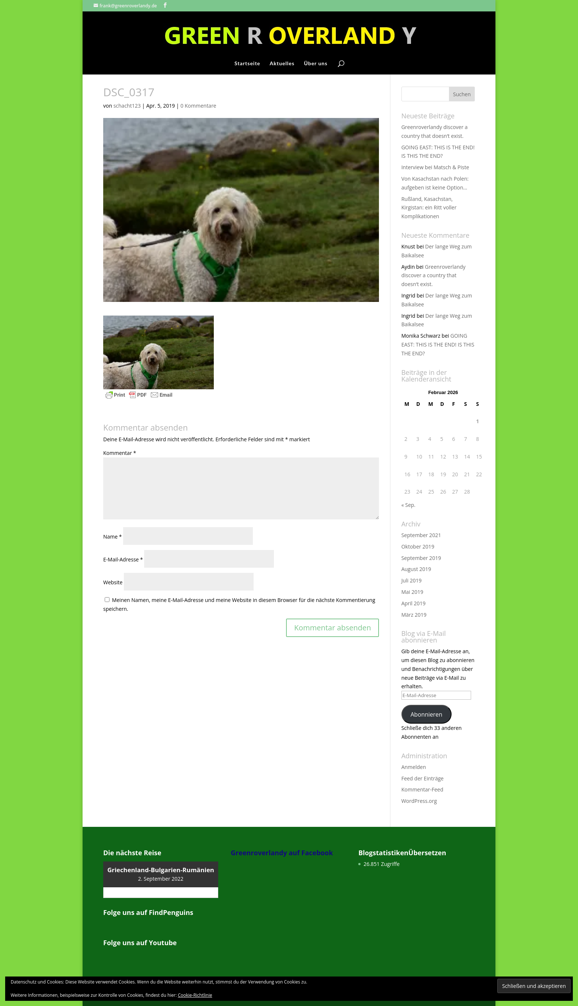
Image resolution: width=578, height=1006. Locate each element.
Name (112, 536)
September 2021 (421, 535)
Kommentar (119, 452)
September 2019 (421, 557)
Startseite (247, 63)
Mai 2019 (412, 591)
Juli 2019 (411, 580)
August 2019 (416, 568)
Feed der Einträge (422, 778)
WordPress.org (419, 800)
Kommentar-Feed (422, 789)
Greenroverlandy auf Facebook (282, 852)
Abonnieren (426, 714)
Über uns (315, 63)
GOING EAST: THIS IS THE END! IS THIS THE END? (437, 344)
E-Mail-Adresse (123, 559)
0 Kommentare (198, 105)
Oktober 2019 (417, 546)
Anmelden (413, 766)
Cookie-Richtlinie (195, 995)
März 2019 (413, 614)
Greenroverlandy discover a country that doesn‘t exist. (433, 275)
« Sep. (408, 504)
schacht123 (127, 105)
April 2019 (413, 603)
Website (112, 582)
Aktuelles (282, 63)
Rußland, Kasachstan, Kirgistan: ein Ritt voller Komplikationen (429, 207)
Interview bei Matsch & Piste (435, 167)
